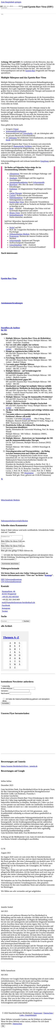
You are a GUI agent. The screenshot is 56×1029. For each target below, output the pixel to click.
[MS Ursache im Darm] (10, 323)
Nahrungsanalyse (16, 198)
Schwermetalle (38, 182)
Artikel (8, 349)
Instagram (6, 609)
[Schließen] (2, 14)
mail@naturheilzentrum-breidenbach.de (18, 603)
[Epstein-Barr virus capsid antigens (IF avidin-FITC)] (10, 274)
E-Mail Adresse (7, 689)
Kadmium (13, 189)
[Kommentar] (13, 537)
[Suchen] (11, 7)
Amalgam (13, 178)
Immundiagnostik (16, 215)
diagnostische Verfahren (22, 146)
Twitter (5, 612)
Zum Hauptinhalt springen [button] (11, 2)
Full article (26, 419)
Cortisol (12, 195)
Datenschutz (48, 1014)
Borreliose (13, 185)
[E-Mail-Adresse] (11, 549)
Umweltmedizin (15, 245)
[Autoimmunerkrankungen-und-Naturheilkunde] (10, 299)
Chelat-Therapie (15, 193)
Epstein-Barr (30, 71)
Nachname (5, 694)
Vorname (4, 692)
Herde (8, 140)
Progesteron (14, 236)
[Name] (11, 544)
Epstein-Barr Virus (16, 202)
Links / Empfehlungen (28, 1016)
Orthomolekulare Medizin (19, 234)
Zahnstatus (13, 138)
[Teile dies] (2, 479)
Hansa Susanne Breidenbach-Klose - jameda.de (19, 767)
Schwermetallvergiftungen (16, 131)
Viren (16, 129)
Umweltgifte (28, 133)
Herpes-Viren (14, 213)
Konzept (48, 576)
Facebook (6, 606)
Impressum (38, 1014)
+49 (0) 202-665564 (10, 597)
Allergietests (14, 174)
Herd (11, 208)
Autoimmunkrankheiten (18, 182)
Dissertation (29, 473)
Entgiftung (44, 161)
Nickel (12, 227)
